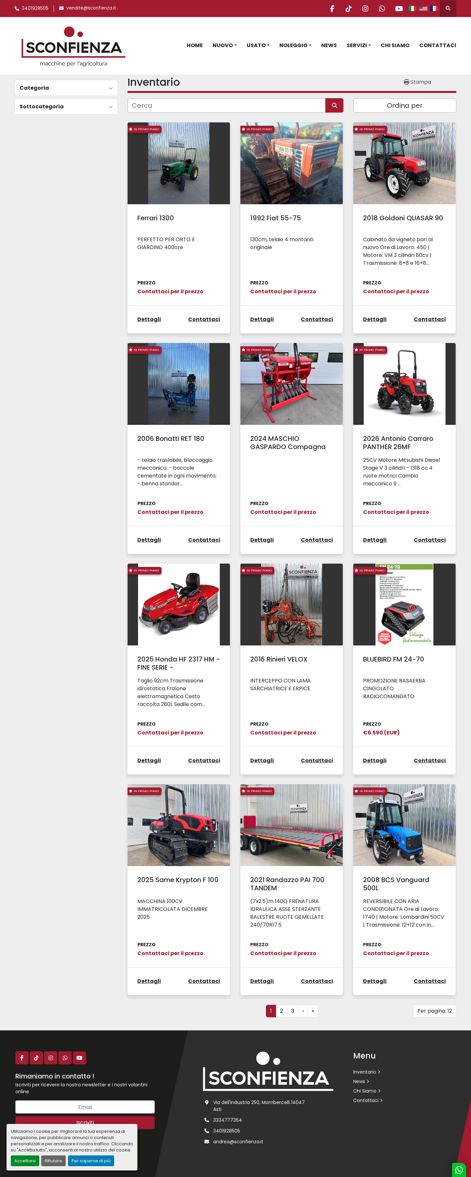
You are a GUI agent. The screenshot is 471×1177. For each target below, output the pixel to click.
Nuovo (223, 45)
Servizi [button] (357, 45)
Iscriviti (85, 1122)
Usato (256, 45)
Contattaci (437, 45)
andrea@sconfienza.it (238, 1141)
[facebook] (332, 8)
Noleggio (293, 45)
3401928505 (35, 8)
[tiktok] (348, 8)
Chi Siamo (395, 45)
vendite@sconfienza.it (91, 8)
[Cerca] (226, 105)
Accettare (25, 1161)
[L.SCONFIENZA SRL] (268, 1071)
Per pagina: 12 (434, 1011)
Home (195, 45)
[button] (225, 45)
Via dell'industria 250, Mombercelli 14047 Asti (259, 1106)
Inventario (364, 1072)
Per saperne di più (91, 1161)
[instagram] (365, 8)
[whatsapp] (382, 8)
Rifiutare (53, 1161)
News (329, 45)
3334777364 (227, 1120)
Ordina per (405, 105)
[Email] (85, 1107)
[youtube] (399, 8)
